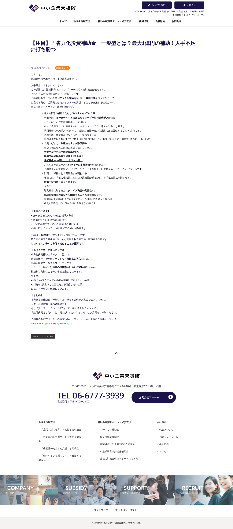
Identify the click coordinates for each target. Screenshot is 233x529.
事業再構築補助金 (109, 436)
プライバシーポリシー (127, 509)
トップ (63, 21)
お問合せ (176, 21)
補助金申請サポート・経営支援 (114, 21)
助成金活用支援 (81, 21)
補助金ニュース (62, 68)
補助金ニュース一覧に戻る (43, 336)
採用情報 (144, 21)
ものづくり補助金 (109, 429)
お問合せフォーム (149, 397)
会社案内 (160, 21)
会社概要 (164, 444)
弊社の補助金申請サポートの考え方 (119, 458)
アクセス (164, 451)
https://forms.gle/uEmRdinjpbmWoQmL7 (52, 323)
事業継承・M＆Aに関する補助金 (117, 444)
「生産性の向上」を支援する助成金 (60, 448)
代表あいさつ (166, 429)
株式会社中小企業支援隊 (114, 523)
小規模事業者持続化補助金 (114, 451)
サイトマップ (101, 509)
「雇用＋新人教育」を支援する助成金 (61, 429)
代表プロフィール (168, 436)
